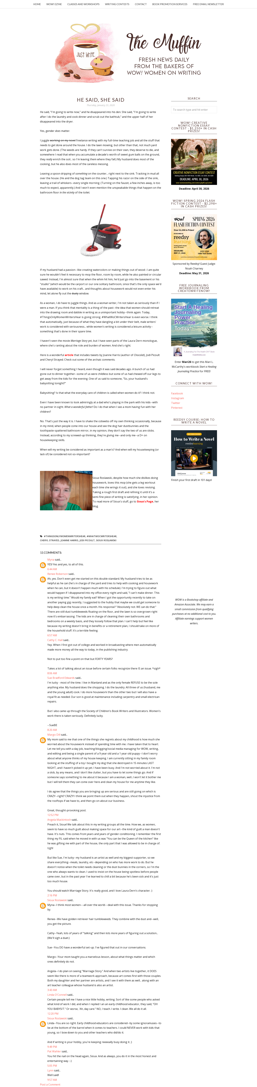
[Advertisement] (194, 540)
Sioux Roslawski (106, 540)
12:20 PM (53, 1013)
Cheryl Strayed (49, 540)
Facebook (177, 393)
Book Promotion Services (169, 4)
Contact (141, 4)
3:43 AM (52, 990)
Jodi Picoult (87, 540)
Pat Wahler (54, 1051)
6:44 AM (52, 569)
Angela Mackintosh (59, 819)
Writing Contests (117, 4)
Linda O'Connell (57, 995)
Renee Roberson (57, 574)
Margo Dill (53, 734)
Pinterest (176, 408)
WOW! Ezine (54, 4)
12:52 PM (53, 815)
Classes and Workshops (83, 4)
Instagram (177, 398)
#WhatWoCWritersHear (102, 536)
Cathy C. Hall (55, 640)
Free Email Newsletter (208, 4)
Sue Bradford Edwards (61, 678)
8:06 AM (52, 673)
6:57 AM (52, 635)
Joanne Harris (69, 540)
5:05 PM (52, 1065)
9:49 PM (52, 1047)
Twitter (175, 403)
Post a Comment (50, 1084)
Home (37, 4)
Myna (50, 559)
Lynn (50, 1070)
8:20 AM (52, 730)
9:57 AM (52, 1080)
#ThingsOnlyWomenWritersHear (64, 536)
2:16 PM (52, 895)
